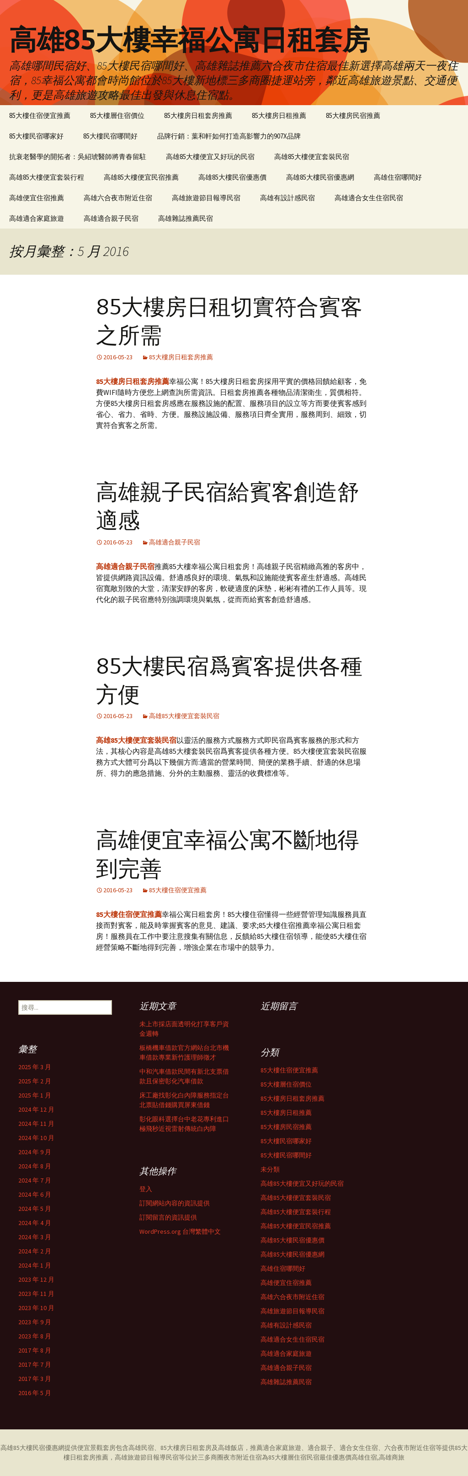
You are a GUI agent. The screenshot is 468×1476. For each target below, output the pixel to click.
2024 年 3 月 (34, 1237)
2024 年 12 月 (36, 1109)
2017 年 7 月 (34, 1364)
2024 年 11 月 (36, 1123)
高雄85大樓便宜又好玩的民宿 (210, 156)
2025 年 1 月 (34, 1095)
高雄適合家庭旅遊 (36, 218)
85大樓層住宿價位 (117, 115)
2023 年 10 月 (36, 1308)
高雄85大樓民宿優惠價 (232, 177)
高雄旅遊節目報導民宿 (206, 197)
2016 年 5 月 (34, 1393)
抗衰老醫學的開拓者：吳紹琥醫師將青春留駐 (77, 156)
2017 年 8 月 (34, 1350)
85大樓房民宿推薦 (353, 115)
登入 (145, 1189)
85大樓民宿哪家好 (36, 136)
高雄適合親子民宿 (111, 218)
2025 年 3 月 (34, 1067)
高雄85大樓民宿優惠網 (320, 177)
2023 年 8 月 (34, 1336)
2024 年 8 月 (34, 1166)
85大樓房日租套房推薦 (198, 115)
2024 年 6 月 (34, 1194)
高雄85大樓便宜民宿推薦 (141, 177)
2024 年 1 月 (34, 1265)
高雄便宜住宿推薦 (36, 197)
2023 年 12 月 (36, 1279)
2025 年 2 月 (34, 1081)
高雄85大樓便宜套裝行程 (46, 177)
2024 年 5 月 (34, 1208)
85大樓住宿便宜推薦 (39, 115)
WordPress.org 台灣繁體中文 (180, 1231)
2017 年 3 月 (34, 1379)
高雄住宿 (364, 1457)
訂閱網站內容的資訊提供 (174, 1203)
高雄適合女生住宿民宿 (369, 197)
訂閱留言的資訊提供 (168, 1217)
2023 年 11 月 (36, 1294)
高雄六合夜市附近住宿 (118, 197)
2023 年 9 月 (34, 1322)
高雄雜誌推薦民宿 (185, 218)
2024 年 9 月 (34, 1152)
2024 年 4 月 (34, 1223)
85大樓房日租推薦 (279, 115)
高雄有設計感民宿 (287, 197)
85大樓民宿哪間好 (110, 136)
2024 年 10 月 (36, 1138)
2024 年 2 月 (34, 1251)
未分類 (270, 1169)
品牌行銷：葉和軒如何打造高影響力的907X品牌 (229, 136)
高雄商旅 (391, 1457)
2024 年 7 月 (34, 1180)
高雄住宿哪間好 (398, 177)
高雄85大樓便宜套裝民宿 (311, 156)
